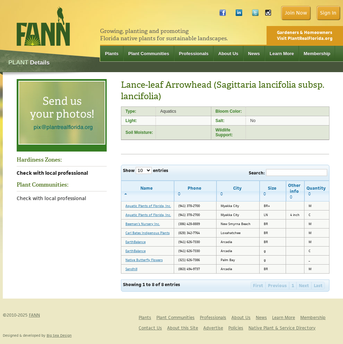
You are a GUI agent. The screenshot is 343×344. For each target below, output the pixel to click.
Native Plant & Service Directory (282, 328)
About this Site (182, 328)
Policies (235, 328)
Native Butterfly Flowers (144, 260)
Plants (112, 53)
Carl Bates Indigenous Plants (147, 233)
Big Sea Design (59, 335)
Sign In (328, 12)
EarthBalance (135, 242)
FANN (34, 315)
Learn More (282, 53)
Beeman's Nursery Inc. (142, 224)
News (254, 53)
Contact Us (150, 328)
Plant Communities (148, 53)
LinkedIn (239, 14)
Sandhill (131, 269)
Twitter (255, 14)
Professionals (194, 53)
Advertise (213, 328)
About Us (228, 53)
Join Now (296, 12)
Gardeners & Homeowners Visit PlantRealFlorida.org (305, 35)
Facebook (222, 14)
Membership (317, 53)
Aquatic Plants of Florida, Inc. (148, 206)
